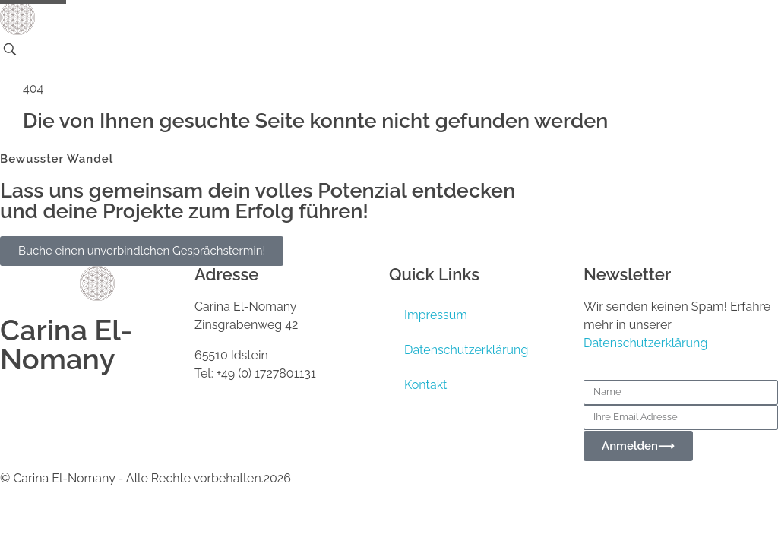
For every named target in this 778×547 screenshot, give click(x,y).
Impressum (435, 315)
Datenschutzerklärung (466, 350)
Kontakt (425, 385)
